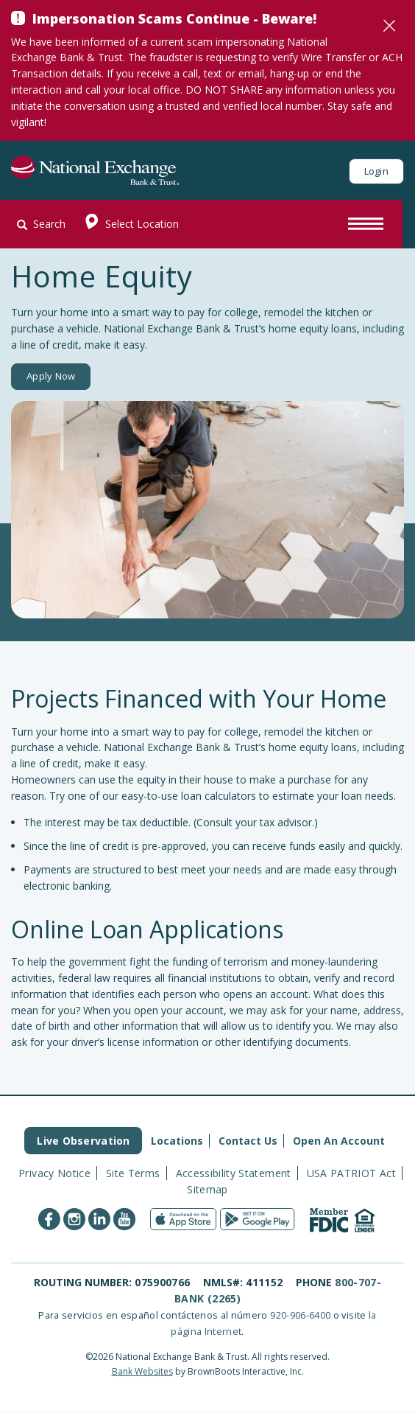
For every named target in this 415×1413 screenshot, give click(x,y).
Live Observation (83, 1141)
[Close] (389, 26)
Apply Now (50, 376)
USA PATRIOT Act (351, 1173)
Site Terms (133, 1173)
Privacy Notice (54, 1173)
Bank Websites (142, 1371)
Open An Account (339, 1141)
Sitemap (207, 1189)
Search (41, 224)
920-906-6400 (300, 1315)
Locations (177, 1141)
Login (376, 171)
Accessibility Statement (233, 1173)
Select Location (128, 224)
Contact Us (248, 1141)
